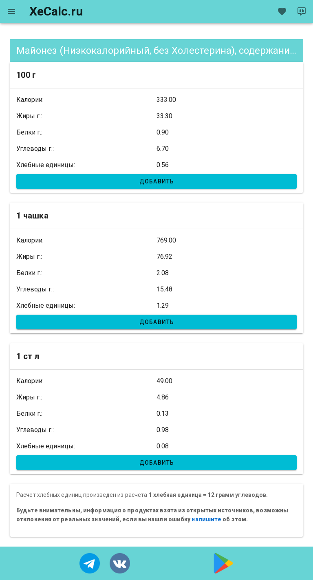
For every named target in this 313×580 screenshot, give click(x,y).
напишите (206, 519)
